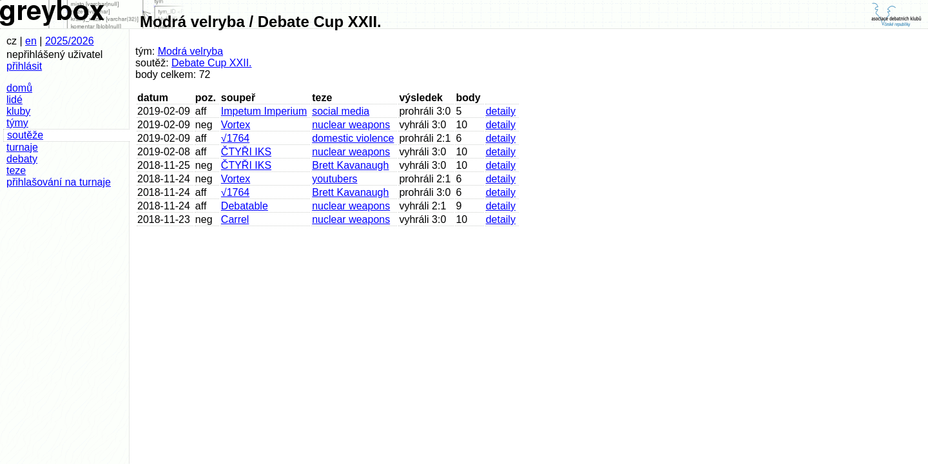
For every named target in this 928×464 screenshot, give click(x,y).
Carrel (235, 219)
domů (19, 87)
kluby (18, 111)
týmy (17, 122)
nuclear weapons (351, 124)
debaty (21, 158)
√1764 (235, 138)
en (31, 40)
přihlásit (24, 66)
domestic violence (353, 138)
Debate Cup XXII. (211, 62)
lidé (14, 99)
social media (340, 111)
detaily (501, 111)
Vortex (235, 124)
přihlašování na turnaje (58, 182)
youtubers (334, 178)
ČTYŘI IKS (246, 151)
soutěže (25, 135)
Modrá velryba (190, 51)
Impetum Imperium (264, 111)
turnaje (22, 147)
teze (16, 170)
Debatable (244, 205)
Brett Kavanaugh (350, 165)
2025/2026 (69, 40)
